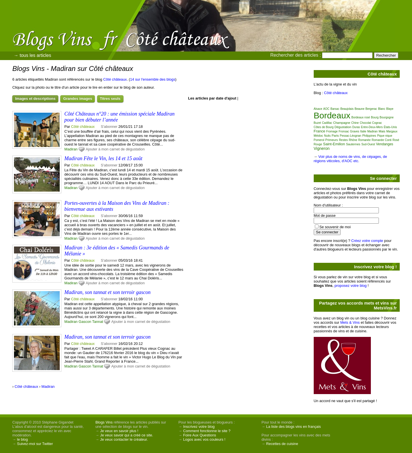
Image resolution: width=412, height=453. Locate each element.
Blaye (389, 108)
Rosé (396, 140)
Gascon (85, 321)
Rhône (353, 140)
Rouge (318, 144)
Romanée (364, 140)
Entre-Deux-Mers (372, 127)
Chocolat (365, 122)
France (319, 131)
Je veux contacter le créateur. (124, 439)
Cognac (377, 122)
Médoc (318, 135)
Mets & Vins (350, 322)
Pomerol (319, 140)
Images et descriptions (35, 98)
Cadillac (327, 122)
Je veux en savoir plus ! (119, 431)
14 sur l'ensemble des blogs (152, 79)
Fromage (332, 131)
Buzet (317, 122)
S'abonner (109, 126)
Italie (363, 131)
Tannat (97, 321)
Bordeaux (332, 115)
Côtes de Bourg (324, 127)
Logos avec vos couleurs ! (204, 439)
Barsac (335, 108)
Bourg (375, 117)
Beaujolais (346, 108)
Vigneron (322, 148)
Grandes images (77, 98)
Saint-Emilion (334, 144)
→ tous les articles (32, 55)
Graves (354, 131)
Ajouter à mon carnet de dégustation (115, 149)
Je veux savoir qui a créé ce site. (126, 435)
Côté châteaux (115, 79)
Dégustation (343, 127)
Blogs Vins (104, 422)
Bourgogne (387, 117)
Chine (355, 122)
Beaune (359, 108)
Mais (382, 131)
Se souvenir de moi (335, 227)
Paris (335, 135)
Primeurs (331, 140)
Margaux (391, 131)
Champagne (341, 122)
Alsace (318, 108)
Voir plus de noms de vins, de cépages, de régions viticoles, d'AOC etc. (350, 158)
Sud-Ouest (368, 144)
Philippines (369, 135)
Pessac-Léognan (350, 135)
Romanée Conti (381, 140)
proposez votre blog (351, 285)
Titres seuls (110, 98)
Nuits (327, 135)
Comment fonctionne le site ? (207, 431)
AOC (326, 108)
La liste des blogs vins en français (293, 426)
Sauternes (353, 144)
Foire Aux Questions (199, 435)
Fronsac (344, 131)
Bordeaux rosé (360, 117)
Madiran (70, 149)
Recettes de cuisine (282, 444)
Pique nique (384, 135)
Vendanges (384, 144)
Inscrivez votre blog (199, 426)
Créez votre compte (367, 241)
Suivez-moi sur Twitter (35, 444)
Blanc (381, 108)
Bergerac (371, 108)
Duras (356, 127)
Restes (343, 140)
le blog (22, 439)
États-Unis (390, 127)
